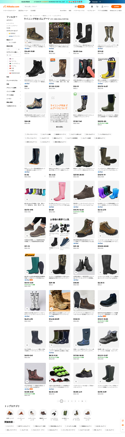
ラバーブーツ (10, 426)
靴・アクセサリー (35, 15)
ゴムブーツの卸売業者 (71, 138)
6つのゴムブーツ (45, 142)
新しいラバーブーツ (11, 430)
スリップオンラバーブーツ (68, 430)
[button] (76, 7)
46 (82, 401)
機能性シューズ (47, 15)
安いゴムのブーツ (90, 134)
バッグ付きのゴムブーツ (104, 134)
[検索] (81, 6)
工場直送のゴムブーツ (85, 426)
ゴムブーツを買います (75, 134)
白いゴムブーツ (109, 430)
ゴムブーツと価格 (46, 134)
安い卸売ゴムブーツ (99, 138)
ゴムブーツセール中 (83, 430)
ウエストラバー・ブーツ (37, 430)
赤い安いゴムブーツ (100, 426)
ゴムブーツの (24, 430)
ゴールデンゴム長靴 (70, 426)
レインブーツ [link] (57, 15)
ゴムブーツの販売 (86, 138)
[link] (123, 420)
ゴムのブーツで (44, 138)
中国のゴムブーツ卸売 (39, 426)
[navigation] (13, 208)
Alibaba (26, 15)
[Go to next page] (85, 401)
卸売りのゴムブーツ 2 (31, 142)
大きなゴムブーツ (53, 430)
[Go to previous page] (58, 401)
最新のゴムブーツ (57, 138)
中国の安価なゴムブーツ (55, 426)
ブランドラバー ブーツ (31, 134)
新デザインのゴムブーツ (23, 426)
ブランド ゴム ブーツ (31, 138)
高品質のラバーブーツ (60, 134)
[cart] (97, 7)
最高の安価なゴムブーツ (59, 142)
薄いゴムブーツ (97, 430)
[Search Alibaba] (49, 7)
